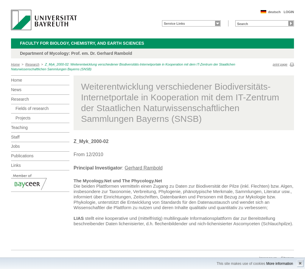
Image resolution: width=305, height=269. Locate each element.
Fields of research (32, 108)
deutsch (274, 12)
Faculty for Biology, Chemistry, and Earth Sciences (82, 43)
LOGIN (289, 12)
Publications (22, 155)
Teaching (19, 127)
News (16, 89)
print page (280, 64)
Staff (15, 137)
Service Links (174, 23)
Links (16, 165)
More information (279, 264)
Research (32, 64)
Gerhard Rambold (144, 167)
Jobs (15, 146)
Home (15, 64)
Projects (23, 118)
